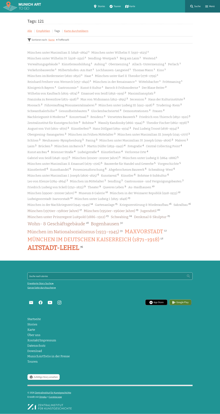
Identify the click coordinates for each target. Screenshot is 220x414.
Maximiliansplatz (141, 93)
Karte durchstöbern (76, 31)
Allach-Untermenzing (149, 64)
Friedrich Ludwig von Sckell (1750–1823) (56, 187)
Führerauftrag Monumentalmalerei (70, 105)
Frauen (158, 111)
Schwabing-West (161, 169)
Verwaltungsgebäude (43, 64)
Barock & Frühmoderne (122, 87)
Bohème (89, 122)
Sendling (115, 181)
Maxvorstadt (146, 231)
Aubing (100, 64)
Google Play (180, 302)
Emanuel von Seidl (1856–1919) (103, 93)
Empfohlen (43, 31)
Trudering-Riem (169, 105)
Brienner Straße (63, 152)
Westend (150, 58)
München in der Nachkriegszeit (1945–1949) (60, 204)
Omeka (43, 396)
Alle (29, 31)
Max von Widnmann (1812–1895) (104, 99)
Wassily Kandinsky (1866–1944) (121, 122)
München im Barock (69, 146)
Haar (88, 75)
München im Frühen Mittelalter (91, 134)
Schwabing (121, 216)
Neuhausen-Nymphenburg (63, 140)
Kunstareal (110, 175)
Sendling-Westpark (103, 58)
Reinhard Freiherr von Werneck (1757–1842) (59, 81)
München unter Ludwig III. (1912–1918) (126, 105)
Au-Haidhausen (141, 187)
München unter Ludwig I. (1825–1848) (102, 198)
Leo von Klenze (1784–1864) (47, 181)
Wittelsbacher (149, 81)
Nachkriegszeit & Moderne (47, 116)
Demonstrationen (136, 111)
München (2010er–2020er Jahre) (96, 157)
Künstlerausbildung (77, 64)
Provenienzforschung (89, 169)
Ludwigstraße (88, 152)
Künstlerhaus (112, 152)
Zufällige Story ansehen (43, 377)
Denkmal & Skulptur (152, 216)
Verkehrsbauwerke (41, 70)
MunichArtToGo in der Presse (48, 356)
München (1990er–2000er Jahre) (52, 193)
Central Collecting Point (164, 146)
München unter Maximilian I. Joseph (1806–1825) (63, 175)
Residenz (97, 116)
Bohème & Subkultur (153, 175)
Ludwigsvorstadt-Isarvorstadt (50, 198)
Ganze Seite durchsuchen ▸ (41, 287)
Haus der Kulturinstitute (166, 99)
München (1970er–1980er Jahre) (54, 210)
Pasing (91, 140)
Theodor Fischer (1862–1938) (167, 122)
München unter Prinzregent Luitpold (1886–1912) (68, 216)
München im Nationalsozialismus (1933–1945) (75, 231)
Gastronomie (68, 87)
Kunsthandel (60, 169)
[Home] (22, 6)
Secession (138, 99)
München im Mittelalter (88, 181)
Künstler (128, 175)
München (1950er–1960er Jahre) (111, 210)
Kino (161, 70)
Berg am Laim (130, 58)
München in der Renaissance (114, 81)
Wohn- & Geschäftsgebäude (58, 223)
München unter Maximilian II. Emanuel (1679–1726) (64, 163)
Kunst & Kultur (91, 87)
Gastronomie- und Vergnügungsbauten (154, 181)
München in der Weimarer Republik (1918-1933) (145, 193)
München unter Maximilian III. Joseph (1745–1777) (154, 134)
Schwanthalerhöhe (42, 111)
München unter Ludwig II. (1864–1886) (151, 157)
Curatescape (55, 396)
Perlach (174, 64)
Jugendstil (150, 210)
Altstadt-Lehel (55, 248)
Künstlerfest (81, 128)
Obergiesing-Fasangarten (46, 134)
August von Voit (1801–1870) (48, 128)
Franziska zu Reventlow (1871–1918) (52, 99)
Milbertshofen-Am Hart (76, 70)
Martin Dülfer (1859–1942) (106, 146)
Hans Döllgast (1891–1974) (112, 128)
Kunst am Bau (38, 152)
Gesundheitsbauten (74, 111)
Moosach (34, 105)
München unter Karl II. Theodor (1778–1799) (126, 75)
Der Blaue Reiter (154, 87)
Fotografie (136, 146)
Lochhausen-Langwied (113, 70)
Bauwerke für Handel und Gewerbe (130, 163)
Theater (94, 187)
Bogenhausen (107, 223)
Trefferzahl (63, 39)
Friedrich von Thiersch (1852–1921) (164, 116)
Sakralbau (182, 204)
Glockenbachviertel (106, 111)
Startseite (34, 319)
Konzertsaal (78, 116)
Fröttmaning (172, 81)
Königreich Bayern (41, 87)
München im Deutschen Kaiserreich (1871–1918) (95, 239)
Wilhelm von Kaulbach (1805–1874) (53, 93)
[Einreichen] (188, 276)
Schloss (33, 140)
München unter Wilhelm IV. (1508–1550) (56, 58)
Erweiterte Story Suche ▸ (40, 283)
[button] (195, 6)
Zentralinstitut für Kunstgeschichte (53, 122)
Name (51, 39)
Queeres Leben (114, 187)
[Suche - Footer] (110, 276)
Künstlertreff (37, 169)
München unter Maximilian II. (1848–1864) (58, 52)
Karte (130, 6)
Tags (57, 31)
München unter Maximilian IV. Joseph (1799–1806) (136, 140)
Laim (31, 146)
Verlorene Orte (136, 152)
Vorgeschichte (169, 163)
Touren (115, 6)
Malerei (181, 140)
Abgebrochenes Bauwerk (127, 169)
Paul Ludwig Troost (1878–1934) (156, 128)
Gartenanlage (106, 204)
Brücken (45, 146)
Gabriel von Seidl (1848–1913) (48, 157)
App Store (156, 302)
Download (34, 351)
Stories (99, 6)
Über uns (33, 335)
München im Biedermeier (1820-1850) (54, 75)
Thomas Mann (144, 70)
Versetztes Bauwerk (122, 116)
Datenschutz (36, 345)
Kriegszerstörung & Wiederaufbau (145, 204)
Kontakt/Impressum (41, 340)
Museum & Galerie (93, 193)
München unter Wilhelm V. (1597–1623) (120, 52)
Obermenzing (119, 64)
